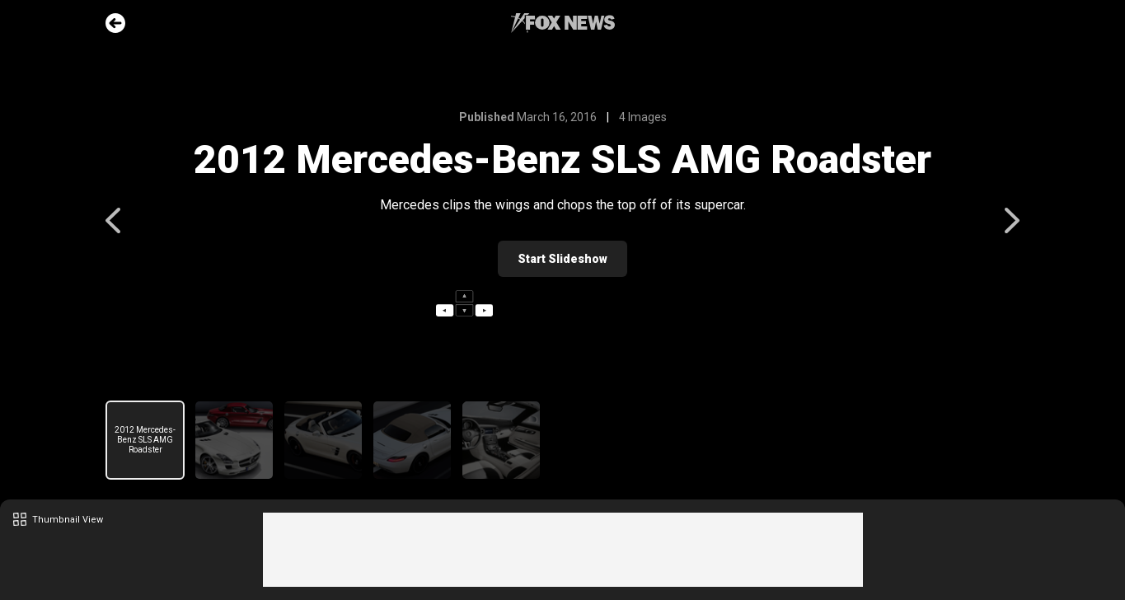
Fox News (563, 23)
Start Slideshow (562, 258)
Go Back (115, 23)
